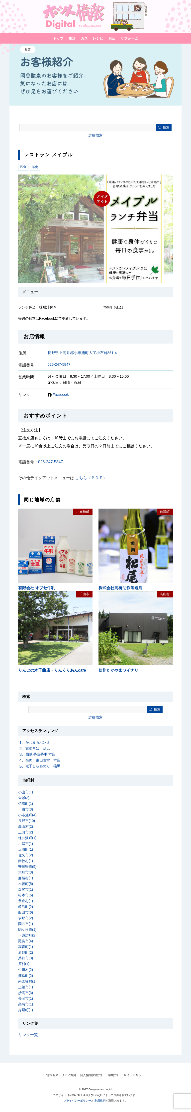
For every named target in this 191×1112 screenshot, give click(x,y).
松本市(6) (25, 895)
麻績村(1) (25, 878)
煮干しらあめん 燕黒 (42, 766)
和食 (23, 167)
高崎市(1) (25, 1004)
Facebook (58, 395)
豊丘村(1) (25, 901)
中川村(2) (25, 970)
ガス (84, 38)
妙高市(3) (25, 993)
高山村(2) (25, 826)
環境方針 (114, 1075)
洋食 (35, 167)
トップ (58, 38)
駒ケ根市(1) (27, 930)
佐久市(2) (25, 855)
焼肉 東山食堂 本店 (42, 760)
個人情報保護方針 (92, 1075)
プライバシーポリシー (77, 1100)
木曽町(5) (25, 884)
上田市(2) (25, 832)
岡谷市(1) (25, 924)
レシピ (98, 38)
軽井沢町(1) (27, 838)
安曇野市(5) (27, 867)
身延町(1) (25, 1010)
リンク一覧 (28, 1035)
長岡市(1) (25, 998)
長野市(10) (26, 821)
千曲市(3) (25, 809)
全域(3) (24, 798)
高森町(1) (25, 947)
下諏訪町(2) (27, 935)
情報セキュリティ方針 (61, 1075)
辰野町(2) (25, 952)
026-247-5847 (59, 364)
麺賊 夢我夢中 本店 (40, 754)
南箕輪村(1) (27, 981)
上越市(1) (25, 987)
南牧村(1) (25, 861)
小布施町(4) (27, 815)
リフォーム (129, 38)
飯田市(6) (25, 912)
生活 (72, 38)
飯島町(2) (25, 907)
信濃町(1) (25, 804)
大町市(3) (25, 872)
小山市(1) (25, 792)
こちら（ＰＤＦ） (91, 478)
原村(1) (24, 964)
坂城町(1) (25, 849)
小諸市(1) (25, 844)
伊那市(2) (25, 918)
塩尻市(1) (25, 889)
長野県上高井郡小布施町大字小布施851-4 (82, 353)
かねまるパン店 (37, 742)
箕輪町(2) (25, 976)
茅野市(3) (25, 958)
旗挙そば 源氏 (37, 748)
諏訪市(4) (25, 941)
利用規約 (100, 1100)
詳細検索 (95, 135)
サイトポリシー (134, 1075)
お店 (111, 38)
